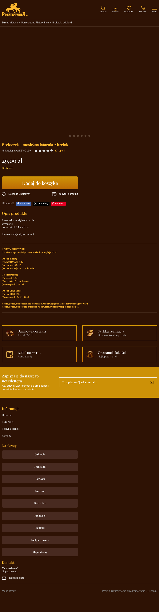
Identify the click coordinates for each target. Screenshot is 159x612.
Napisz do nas (16, 578)
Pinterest (59, 203)
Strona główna (10, 23)
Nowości (40, 478)
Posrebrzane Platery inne (35, 23)
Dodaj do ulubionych (19, 194)
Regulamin (7, 422)
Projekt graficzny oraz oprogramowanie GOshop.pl (129, 591)
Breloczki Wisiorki (62, 23)
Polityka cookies (11, 429)
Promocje (40, 515)
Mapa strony (40, 552)
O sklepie (7, 415)
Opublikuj (43, 203)
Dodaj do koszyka (40, 183)
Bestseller (40, 503)
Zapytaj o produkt (68, 194)
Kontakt (6, 436)
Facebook (25, 203)
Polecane (40, 491)
